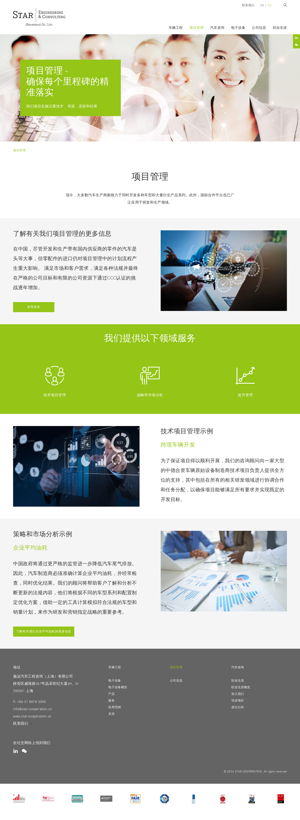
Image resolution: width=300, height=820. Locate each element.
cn (269, 5)
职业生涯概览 (240, 687)
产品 (111, 693)
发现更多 (33, 307)
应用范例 (114, 707)
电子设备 (114, 680)
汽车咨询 (217, 28)
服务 (111, 700)
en (262, 5)
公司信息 (259, 28)
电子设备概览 (117, 687)
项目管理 (196, 28)
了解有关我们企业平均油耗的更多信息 (43, 631)
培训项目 (237, 700)
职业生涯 (237, 680)
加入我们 (237, 693)
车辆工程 (176, 28)
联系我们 (248, 5)
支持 (111, 713)
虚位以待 (237, 707)
